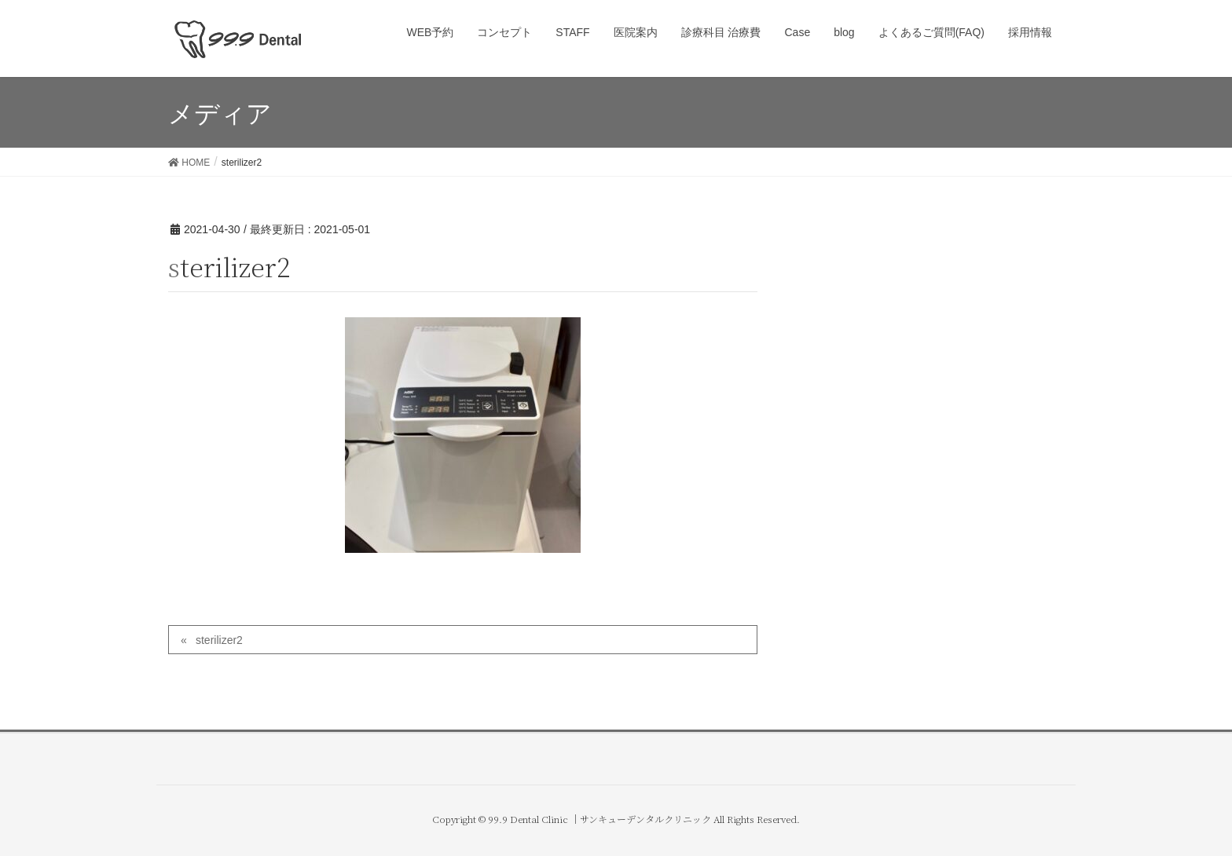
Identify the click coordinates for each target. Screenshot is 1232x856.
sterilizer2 (219, 640)
